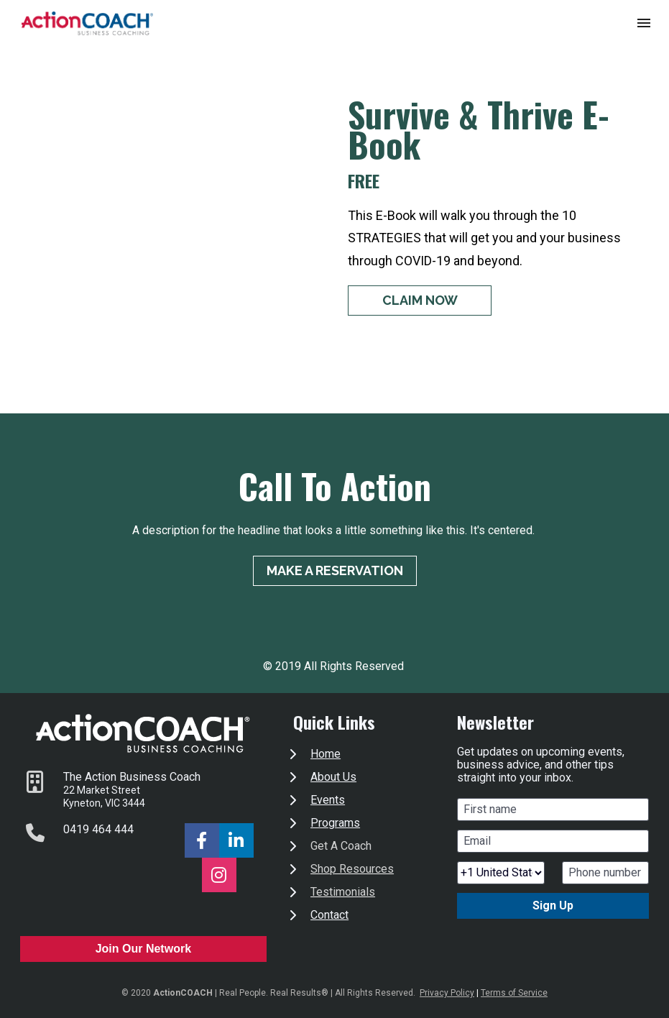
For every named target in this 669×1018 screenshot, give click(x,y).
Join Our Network (143, 949)
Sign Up (552, 905)
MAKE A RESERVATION (335, 570)
